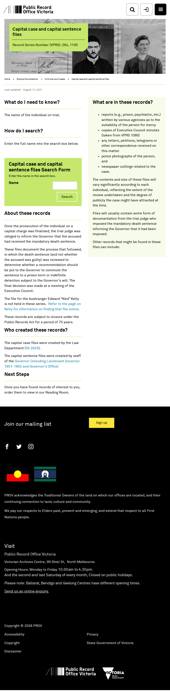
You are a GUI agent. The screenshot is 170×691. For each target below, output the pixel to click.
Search (67, 197)
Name (13, 182)
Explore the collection (27, 79)
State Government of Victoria (110, 643)
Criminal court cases (55, 79)
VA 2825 (32, 348)
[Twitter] (19, 446)
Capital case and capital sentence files (90, 79)
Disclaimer (13, 651)
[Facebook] (7, 446)
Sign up (101, 422)
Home (7, 79)
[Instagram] (30, 446)
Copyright (12, 643)
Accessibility (14, 634)
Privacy (92, 634)
